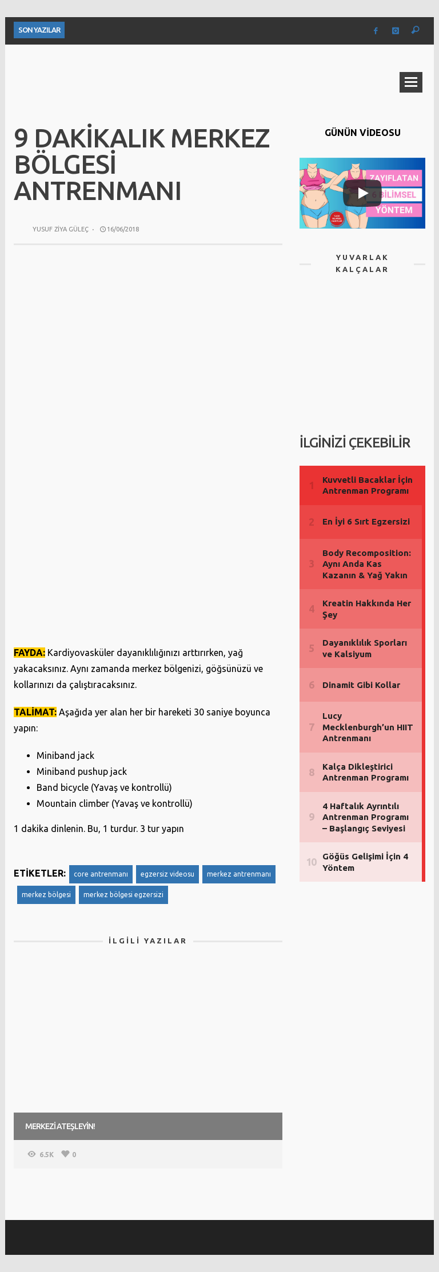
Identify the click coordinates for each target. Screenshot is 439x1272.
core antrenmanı (101, 874)
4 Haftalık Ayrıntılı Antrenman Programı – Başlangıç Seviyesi (365, 817)
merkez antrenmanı (239, 874)
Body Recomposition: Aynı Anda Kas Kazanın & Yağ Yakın (366, 564)
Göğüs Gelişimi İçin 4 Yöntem (365, 862)
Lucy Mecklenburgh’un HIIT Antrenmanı (367, 727)
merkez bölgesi (46, 894)
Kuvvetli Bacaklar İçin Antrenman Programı (367, 485)
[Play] (362, 193)
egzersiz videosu (167, 874)
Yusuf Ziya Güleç (61, 229)
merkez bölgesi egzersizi (123, 894)
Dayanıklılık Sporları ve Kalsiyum (364, 648)
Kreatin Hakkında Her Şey (366, 608)
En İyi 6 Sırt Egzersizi (366, 521)
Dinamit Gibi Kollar (361, 685)
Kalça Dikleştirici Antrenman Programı (365, 772)
